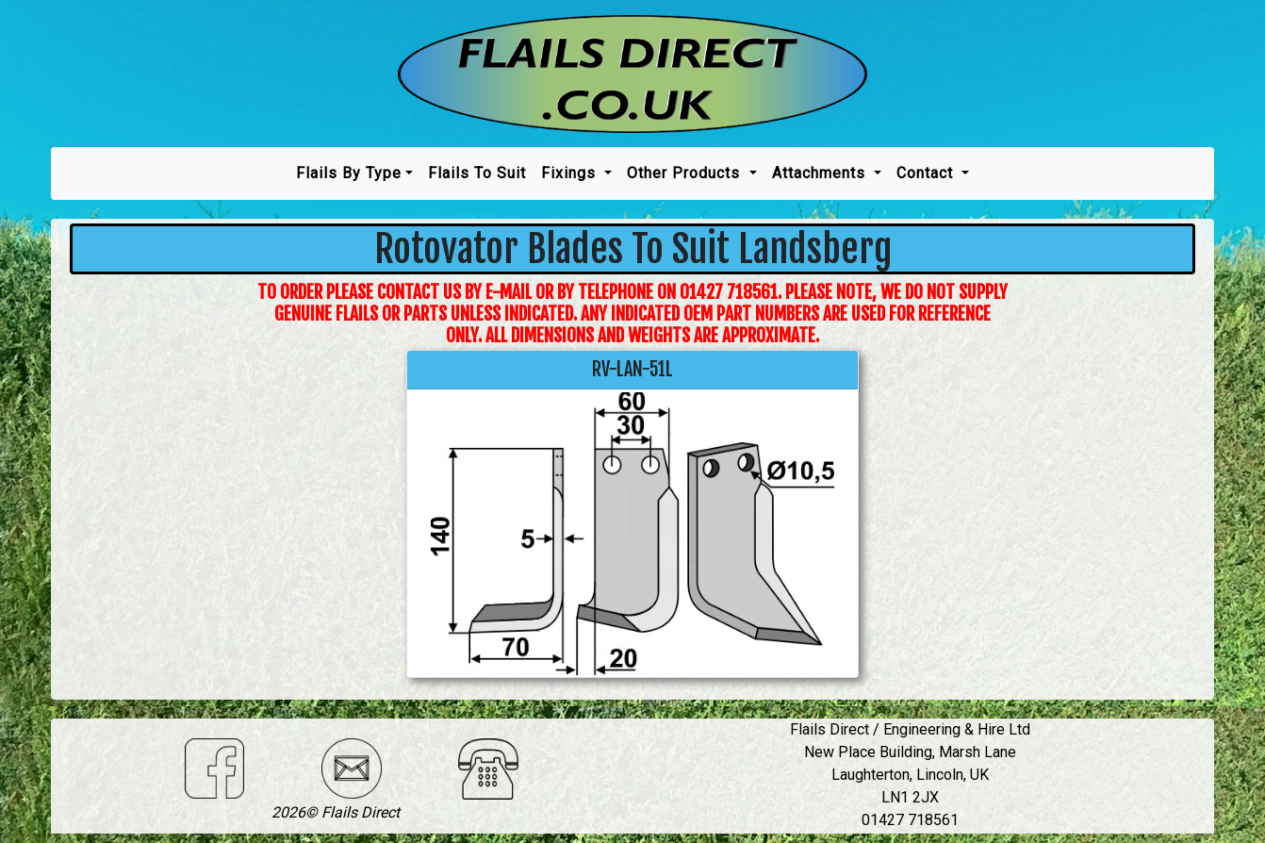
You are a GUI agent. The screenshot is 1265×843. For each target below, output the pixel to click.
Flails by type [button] (349, 173)
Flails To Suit (477, 173)
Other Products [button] (686, 173)
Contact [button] (927, 173)
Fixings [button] (570, 173)
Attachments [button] (821, 173)
